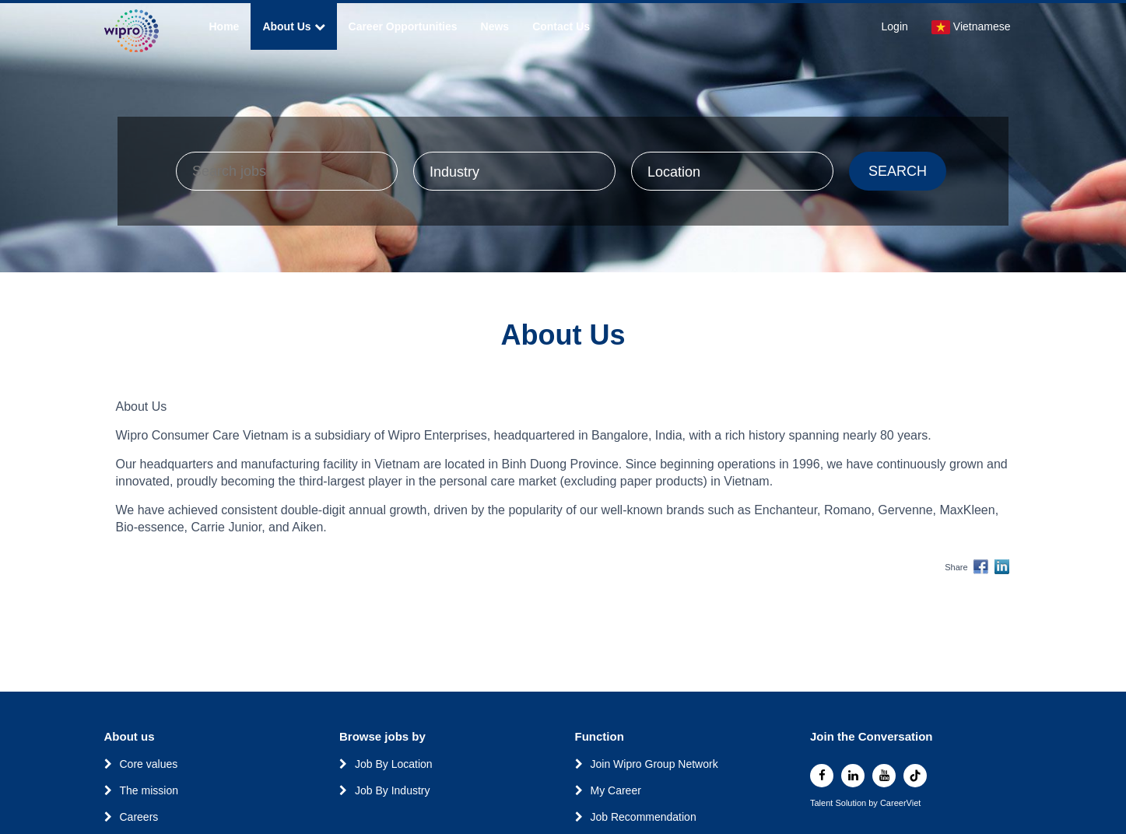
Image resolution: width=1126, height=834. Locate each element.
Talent (822, 803)
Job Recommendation (643, 817)
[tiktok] (915, 775)
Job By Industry (392, 790)
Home (224, 26)
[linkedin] (853, 775)
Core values (149, 764)
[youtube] (884, 775)
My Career (616, 790)
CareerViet (900, 803)
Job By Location (394, 764)
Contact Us (561, 26)
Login (895, 26)
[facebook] (821, 775)
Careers (139, 817)
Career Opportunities (403, 26)
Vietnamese (971, 27)
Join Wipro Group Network (654, 764)
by (874, 803)
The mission (149, 790)
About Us (293, 26)
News (495, 26)
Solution (851, 803)
